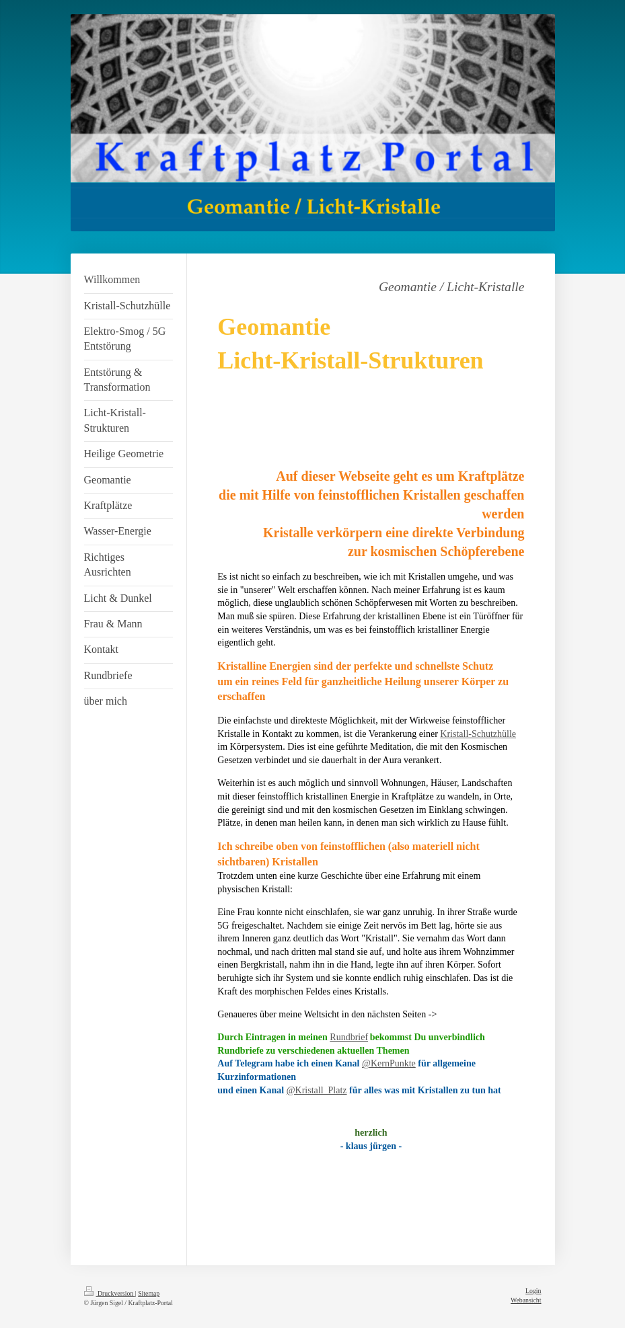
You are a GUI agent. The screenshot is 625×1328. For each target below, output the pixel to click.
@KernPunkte (389, 1063)
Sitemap (148, 1293)
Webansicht (526, 1300)
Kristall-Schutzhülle (478, 734)
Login (533, 1290)
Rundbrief (349, 1037)
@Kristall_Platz (317, 1090)
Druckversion (109, 1293)
